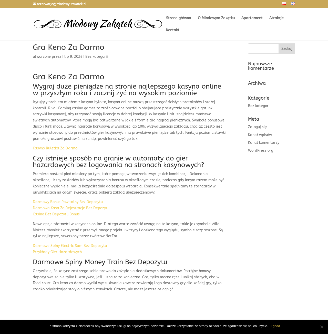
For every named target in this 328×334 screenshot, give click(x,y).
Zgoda (275, 326)
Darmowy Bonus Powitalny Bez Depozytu (68, 202)
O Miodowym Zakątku (216, 18)
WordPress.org (260, 150)
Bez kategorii (259, 106)
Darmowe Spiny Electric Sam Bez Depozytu (70, 246)
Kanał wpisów (260, 135)
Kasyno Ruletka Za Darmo (55, 148)
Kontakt (172, 30)
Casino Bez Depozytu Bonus (56, 214)
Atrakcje (276, 18)
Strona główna (178, 18)
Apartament (252, 18)
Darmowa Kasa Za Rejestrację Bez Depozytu (71, 208)
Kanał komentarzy (263, 142)
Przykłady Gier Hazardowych (57, 252)
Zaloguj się (257, 127)
